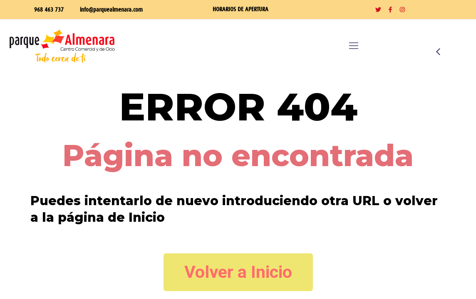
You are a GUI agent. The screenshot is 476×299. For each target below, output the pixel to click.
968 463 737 (49, 9)
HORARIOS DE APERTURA (240, 8)
